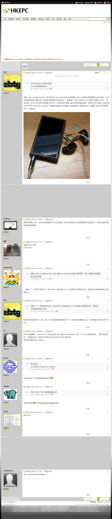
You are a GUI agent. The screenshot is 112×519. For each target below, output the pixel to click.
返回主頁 (93, 502)
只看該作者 (48, 73)
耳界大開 (36, 59)
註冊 (104, 22)
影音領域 (28, 59)
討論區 (48, 19)
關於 (43, 507)
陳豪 (4, 241)
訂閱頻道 (98, 2)
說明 (70, 19)
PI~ (4, 330)
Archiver (107, 502)
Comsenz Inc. (12, 504)
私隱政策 (54, 507)
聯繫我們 (100, 502)
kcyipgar (6, 386)
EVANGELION (7, 267)
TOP (88, 182)
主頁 (5, 19)
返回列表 (88, 65)
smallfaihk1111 (8, 471)
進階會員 (6, 232)
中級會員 (6, 93)
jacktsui (5, 358)
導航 (65, 19)
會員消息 (40, 19)
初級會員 (6, 349)
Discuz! (12, 502)
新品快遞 (26, 19)
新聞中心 (18, 19)
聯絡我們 (61, 507)
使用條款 (48, 507)
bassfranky (6, 219)
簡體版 (107, 2)
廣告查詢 (67, 507)
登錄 (108, 22)
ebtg (4, 72)
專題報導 (11, 19)
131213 (5, 411)
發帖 (25, 66)
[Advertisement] (57, 40)
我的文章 (59, 19)
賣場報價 (33, 19)
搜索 (53, 19)
